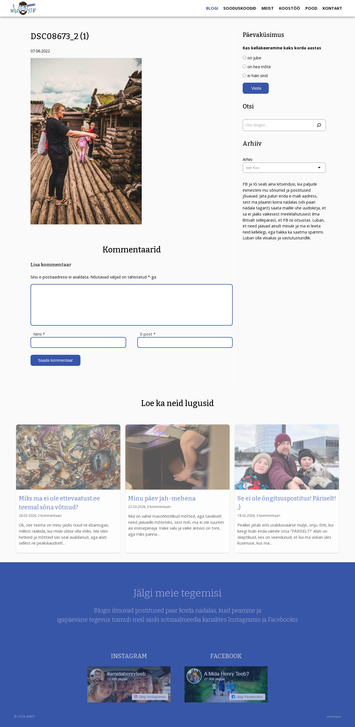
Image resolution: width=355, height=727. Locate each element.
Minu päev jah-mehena (162, 509)
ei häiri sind (257, 75)
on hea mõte (259, 66)
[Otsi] (318, 125)
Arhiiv (247, 159)
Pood (311, 8)
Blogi (212, 8)
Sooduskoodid (239, 8)
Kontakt (332, 8)
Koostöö (289, 8)
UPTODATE (334, 717)
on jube (254, 57)
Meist (268, 8)
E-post (148, 334)
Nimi (39, 334)
